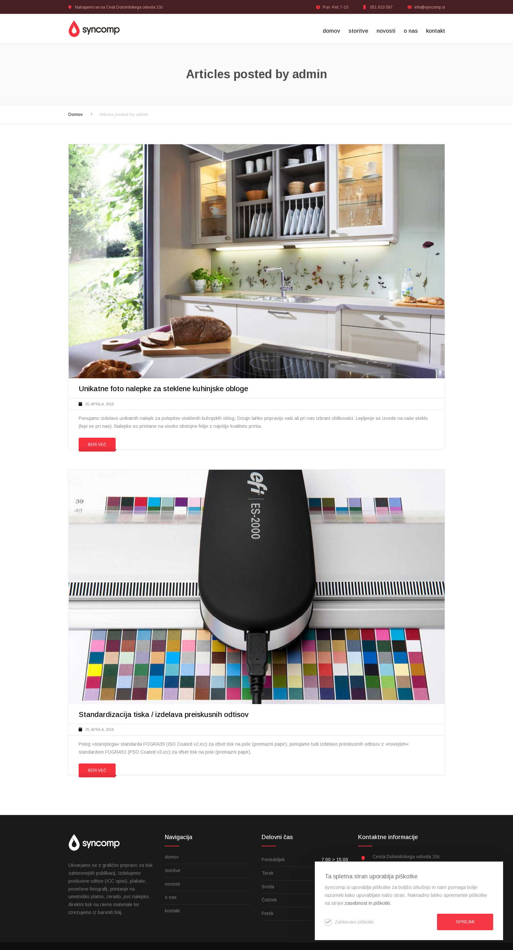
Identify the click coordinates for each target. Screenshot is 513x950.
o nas (411, 31)
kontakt (435, 31)
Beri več (97, 444)
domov (331, 31)
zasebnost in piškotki (367, 903)
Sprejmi (465, 921)
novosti (386, 31)
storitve (358, 31)
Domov (75, 114)
